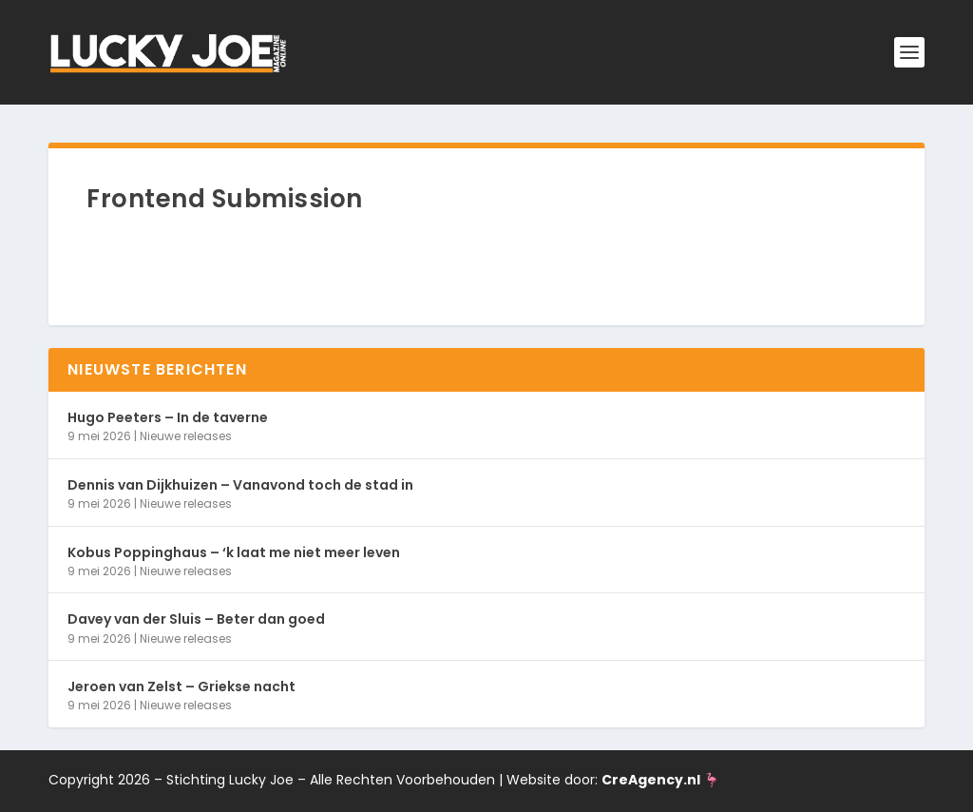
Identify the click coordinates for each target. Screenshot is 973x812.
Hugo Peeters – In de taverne (167, 417)
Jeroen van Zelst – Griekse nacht (181, 686)
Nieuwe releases (186, 436)
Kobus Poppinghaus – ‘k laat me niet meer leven (233, 552)
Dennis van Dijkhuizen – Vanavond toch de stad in (240, 484)
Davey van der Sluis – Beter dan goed (196, 618)
